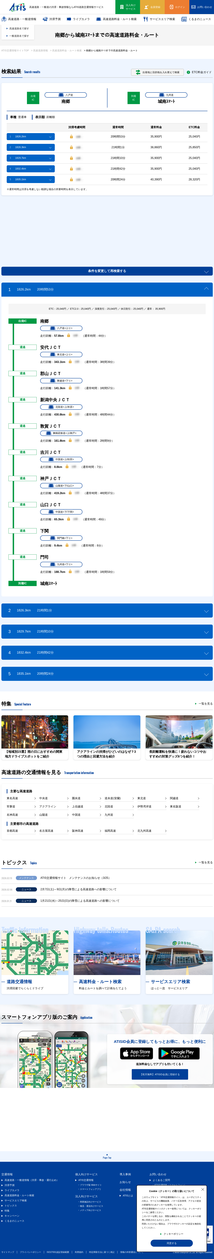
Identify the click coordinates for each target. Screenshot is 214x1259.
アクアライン (47, 806)
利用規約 (79, 1252)
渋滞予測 (52, 19)
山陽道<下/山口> (61, 485)
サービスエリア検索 (159, 19)
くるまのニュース (196, 19)
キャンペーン (12, 1215)
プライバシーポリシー (30, 1252)
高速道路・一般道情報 (18, 19)
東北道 (141, 798)
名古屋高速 (46, 830)
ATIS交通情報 (86, 1180)
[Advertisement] (107, 227)
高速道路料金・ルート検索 (116, 19)
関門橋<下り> (61, 538)
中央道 (43, 798)
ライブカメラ (78, 19)
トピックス (11, 1205)
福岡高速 (110, 830)
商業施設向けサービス (90, 1202)
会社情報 (125, 1189)
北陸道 (109, 806)
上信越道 (77, 806)
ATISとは (128, 1195)
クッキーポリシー (173, 1233)
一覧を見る (206, 703)
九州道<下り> (61, 564)
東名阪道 (175, 806)
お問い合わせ (158, 1174)
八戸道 (65, 95)
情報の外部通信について (132, 1252)
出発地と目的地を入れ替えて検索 (157, 72)
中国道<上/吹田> (61, 459)
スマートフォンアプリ (90, 1189)
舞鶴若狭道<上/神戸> (61, 433)
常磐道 (11, 806)
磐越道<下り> (61, 380)
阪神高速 (77, 830)
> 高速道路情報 (39, 50)
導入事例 (125, 1174)
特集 (7, 1210)
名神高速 (12, 814)
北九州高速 (144, 830)
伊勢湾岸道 (144, 806)
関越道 (174, 798)
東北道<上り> (61, 354)
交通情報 (7, 1174)
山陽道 (43, 814)
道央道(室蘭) (113, 798)
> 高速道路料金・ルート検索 (66, 50)
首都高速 (12, 830)
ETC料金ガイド (199, 72)
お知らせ (125, 1182)
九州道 (166, 95)
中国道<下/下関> (61, 512)
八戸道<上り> (61, 328)
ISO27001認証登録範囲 (58, 1252)
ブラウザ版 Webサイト (91, 1185)
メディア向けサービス (90, 1210)
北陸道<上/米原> (61, 407)
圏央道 (76, 798)
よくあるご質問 (161, 1180)
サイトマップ (7, 1252)
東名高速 (12, 798)
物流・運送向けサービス (91, 1206)
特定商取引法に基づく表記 (101, 1252)
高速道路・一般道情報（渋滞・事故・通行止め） (32, 1180)
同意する (172, 1243)
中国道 (76, 814)
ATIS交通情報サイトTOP (15, 50)
